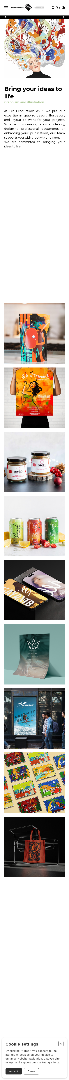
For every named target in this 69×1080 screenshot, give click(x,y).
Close (31, 1071)
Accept (13, 1071)
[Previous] (5, 17)
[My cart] (58, 8)
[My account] (63, 8)
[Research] (53, 8)
